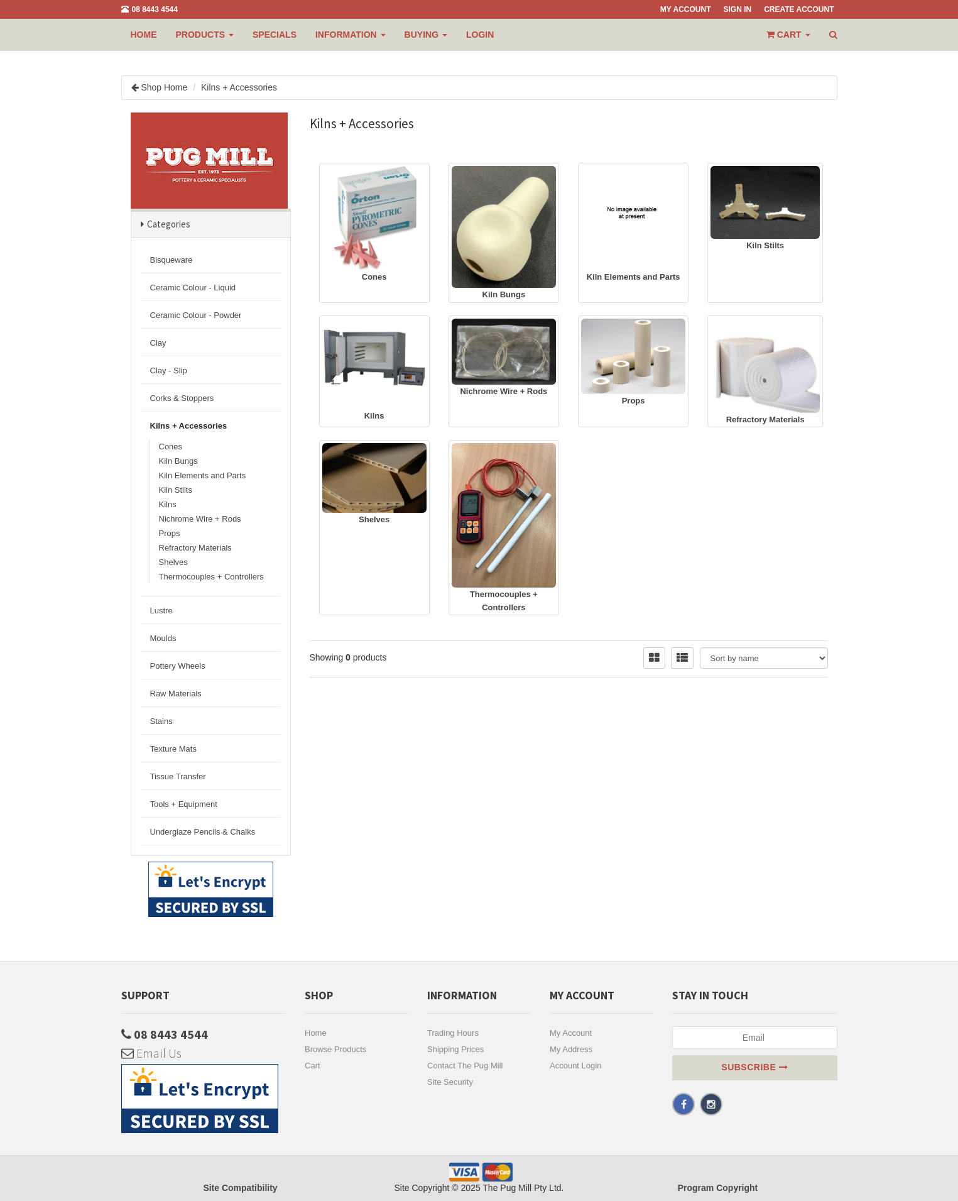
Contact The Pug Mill (465, 1065)
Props (169, 533)
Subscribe (754, 1067)
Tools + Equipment (183, 804)
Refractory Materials (195, 547)
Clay (158, 343)
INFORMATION (350, 35)
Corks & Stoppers (182, 398)
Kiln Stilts (175, 490)
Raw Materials (176, 693)
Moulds (163, 638)
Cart (312, 1065)
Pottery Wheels (177, 666)
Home (144, 35)
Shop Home (164, 87)
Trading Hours (453, 1033)
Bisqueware (171, 260)
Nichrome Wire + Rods (200, 519)
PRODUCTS (205, 35)
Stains (161, 721)
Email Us (151, 1053)
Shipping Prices (455, 1049)
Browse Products (335, 1049)
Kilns (168, 504)
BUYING (426, 35)
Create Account (799, 9)
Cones (171, 446)
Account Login (575, 1065)
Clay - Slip (168, 370)
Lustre (161, 610)
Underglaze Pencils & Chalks (203, 831)
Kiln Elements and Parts (202, 475)
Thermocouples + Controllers (211, 576)
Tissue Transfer (178, 776)
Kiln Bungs (178, 461)
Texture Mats (173, 749)
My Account (571, 1033)
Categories (168, 224)
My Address (571, 1049)
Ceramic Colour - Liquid (193, 287)
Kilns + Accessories (239, 87)
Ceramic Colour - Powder (196, 315)
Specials (275, 35)
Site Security (450, 1082)
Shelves (173, 562)
